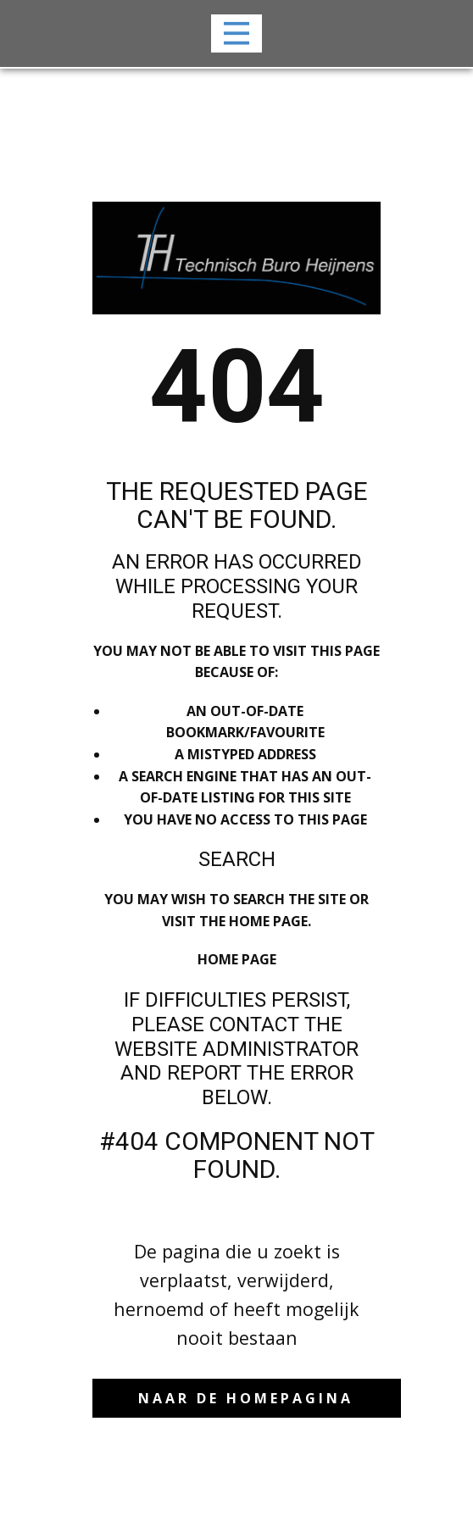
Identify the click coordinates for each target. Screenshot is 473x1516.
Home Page (237, 959)
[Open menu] (237, 33)
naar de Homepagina (245, 1398)
